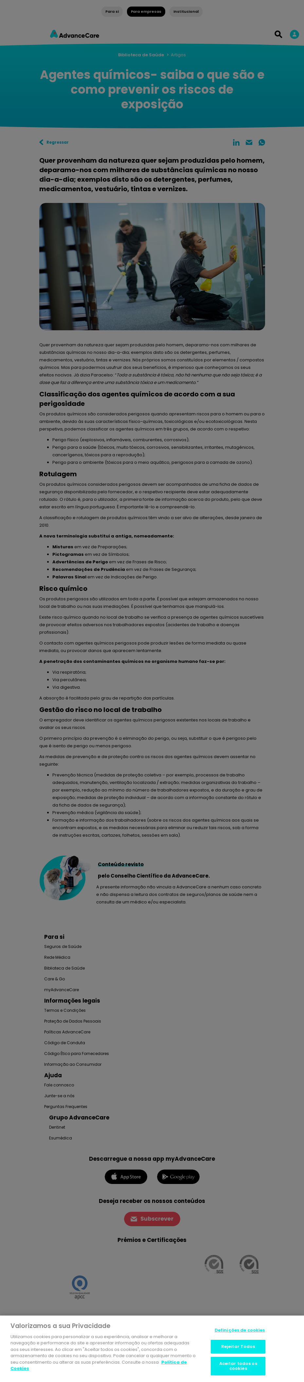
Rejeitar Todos (238, 1346)
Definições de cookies (240, 1330)
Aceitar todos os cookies (238, 1366)
